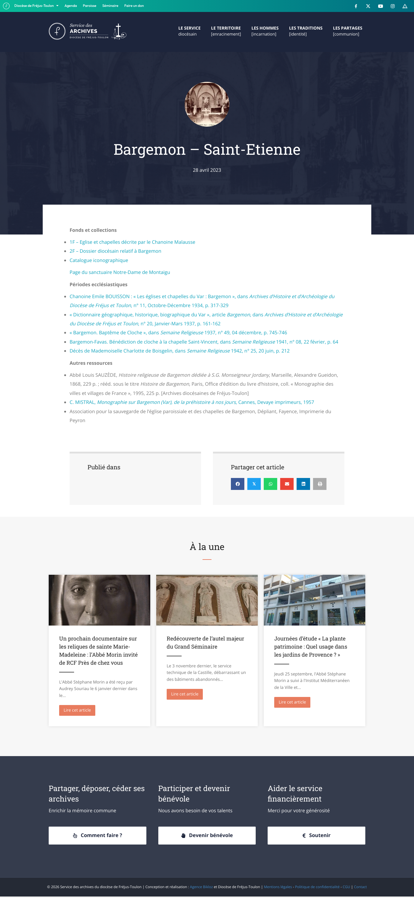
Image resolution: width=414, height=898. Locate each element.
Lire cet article (79, 710)
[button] (97, 836)
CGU (346, 888)
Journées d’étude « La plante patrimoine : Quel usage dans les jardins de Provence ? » (310, 646)
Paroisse (89, 6)
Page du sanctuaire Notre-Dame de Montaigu (120, 272)
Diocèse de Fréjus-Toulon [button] (34, 6)
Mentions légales (278, 888)
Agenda (71, 6)
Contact (360, 888)
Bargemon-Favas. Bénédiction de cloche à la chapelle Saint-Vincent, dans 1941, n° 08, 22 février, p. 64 (204, 341)
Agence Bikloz (201, 888)
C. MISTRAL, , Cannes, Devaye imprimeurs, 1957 (192, 402)
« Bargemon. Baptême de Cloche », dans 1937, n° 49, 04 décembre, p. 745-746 (178, 332)
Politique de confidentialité (317, 888)
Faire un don (134, 6)
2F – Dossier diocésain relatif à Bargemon (115, 251)
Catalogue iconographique (99, 260)
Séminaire (110, 6)
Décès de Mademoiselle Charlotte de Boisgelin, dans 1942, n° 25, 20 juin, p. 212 (180, 350)
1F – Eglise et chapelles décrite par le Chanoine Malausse (132, 242)
